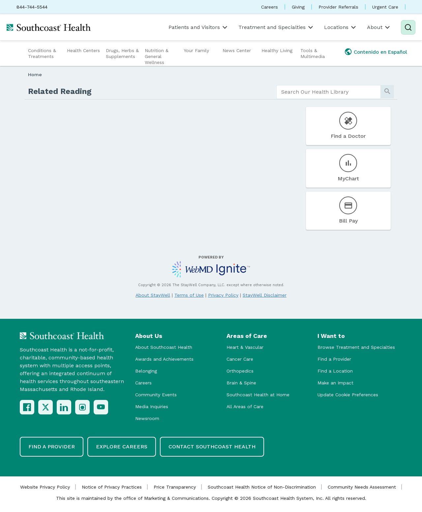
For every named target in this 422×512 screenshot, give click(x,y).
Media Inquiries (151, 406)
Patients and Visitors (198, 27)
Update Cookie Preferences (347, 394)
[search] (329, 92)
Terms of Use (189, 295)
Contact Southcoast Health (212, 446)
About (379, 27)
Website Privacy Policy (45, 487)
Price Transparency (175, 487)
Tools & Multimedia (312, 53)
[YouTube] (101, 407)
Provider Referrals (338, 7)
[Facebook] (27, 407)
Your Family (196, 50)
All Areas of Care (244, 406)
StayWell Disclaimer (264, 295)
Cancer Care (239, 359)
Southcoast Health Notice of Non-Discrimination (262, 487)
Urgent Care (385, 7)
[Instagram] (82, 407)
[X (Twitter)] (45, 407)
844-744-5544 (31, 7)
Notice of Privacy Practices (112, 487)
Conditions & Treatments (42, 53)
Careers (269, 7)
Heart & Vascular (244, 347)
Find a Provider (334, 359)
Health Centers (83, 50)
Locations (340, 27)
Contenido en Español (380, 52)
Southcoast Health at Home (257, 394)
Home (35, 74)
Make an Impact (335, 382)
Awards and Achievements (164, 359)
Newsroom (147, 418)
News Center (237, 50)
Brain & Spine (241, 382)
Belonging (146, 371)
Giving (298, 7)
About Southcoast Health (163, 347)
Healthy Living (276, 50)
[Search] (408, 27)
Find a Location (335, 371)
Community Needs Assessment (362, 487)
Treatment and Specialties (276, 27)
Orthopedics (240, 371)
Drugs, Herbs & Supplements (122, 53)
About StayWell (153, 295)
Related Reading (60, 91)
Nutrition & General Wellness (156, 56)
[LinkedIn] (64, 407)
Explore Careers (121, 446)
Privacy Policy (223, 295)
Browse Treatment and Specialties (356, 347)
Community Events (156, 394)
